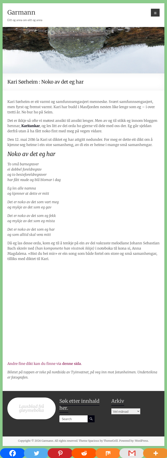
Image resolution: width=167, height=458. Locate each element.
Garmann (21, 12)
